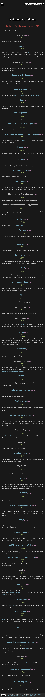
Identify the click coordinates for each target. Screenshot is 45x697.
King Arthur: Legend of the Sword (21, 558)
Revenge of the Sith (34, 95)
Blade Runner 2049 (21, 170)
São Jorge (20, 35)
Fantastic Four (36, 688)
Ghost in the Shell (20, 62)
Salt (28, 52)
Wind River (20, 585)
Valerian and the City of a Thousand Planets (20, 134)
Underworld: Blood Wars (20, 390)
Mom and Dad (20, 307)
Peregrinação (20, 181)
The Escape (21, 628)
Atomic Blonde (20, 318)
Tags (35, 4)
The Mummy (21, 349)
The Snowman (21, 401)
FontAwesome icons (34, 695)
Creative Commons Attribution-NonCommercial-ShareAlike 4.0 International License (24, 695)
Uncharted (9, 355)
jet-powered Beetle (36, 472)
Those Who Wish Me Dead (13, 592)
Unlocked (21, 478)
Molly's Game (20, 612)
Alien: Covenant (20, 89)
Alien (18, 56)
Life (20, 46)
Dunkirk (20, 147)
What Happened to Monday (20, 505)
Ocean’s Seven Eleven (7, 436)
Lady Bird (21, 442)
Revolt (20, 570)
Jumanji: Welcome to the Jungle (20, 642)
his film (29, 382)
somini (20, 694)
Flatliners (21, 376)
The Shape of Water (20, 361)
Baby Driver (21, 466)
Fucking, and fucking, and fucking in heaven (12, 371)
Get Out (20, 333)
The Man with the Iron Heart (20, 415)
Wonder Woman (20, 532)
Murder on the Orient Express (20, 194)
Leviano (20, 219)
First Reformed (20, 230)
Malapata (20, 244)
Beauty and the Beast (21, 75)
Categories (31, 4)
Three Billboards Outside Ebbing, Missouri (20, 205)
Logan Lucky (20, 430)
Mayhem (20, 656)
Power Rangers (20, 682)
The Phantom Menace (19, 95)
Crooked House (20, 453)
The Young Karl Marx (20, 282)
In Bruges (15, 211)
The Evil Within (20, 493)
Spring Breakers (19, 225)
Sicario (14, 590)
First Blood (22, 324)
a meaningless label (34, 563)
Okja (21, 295)
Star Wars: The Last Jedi (20, 669)
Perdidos (20, 100)
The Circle (20, 268)
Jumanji (26, 648)
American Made (20, 599)
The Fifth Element (23, 140)
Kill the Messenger (11, 605)
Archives (26, 4)
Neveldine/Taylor (30, 662)
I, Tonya (20, 520)
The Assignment (20, 113)
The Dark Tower (20, 255)
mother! (20, 160)
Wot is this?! (39, 4)
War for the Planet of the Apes (20, 124)
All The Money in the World (20, 545)
